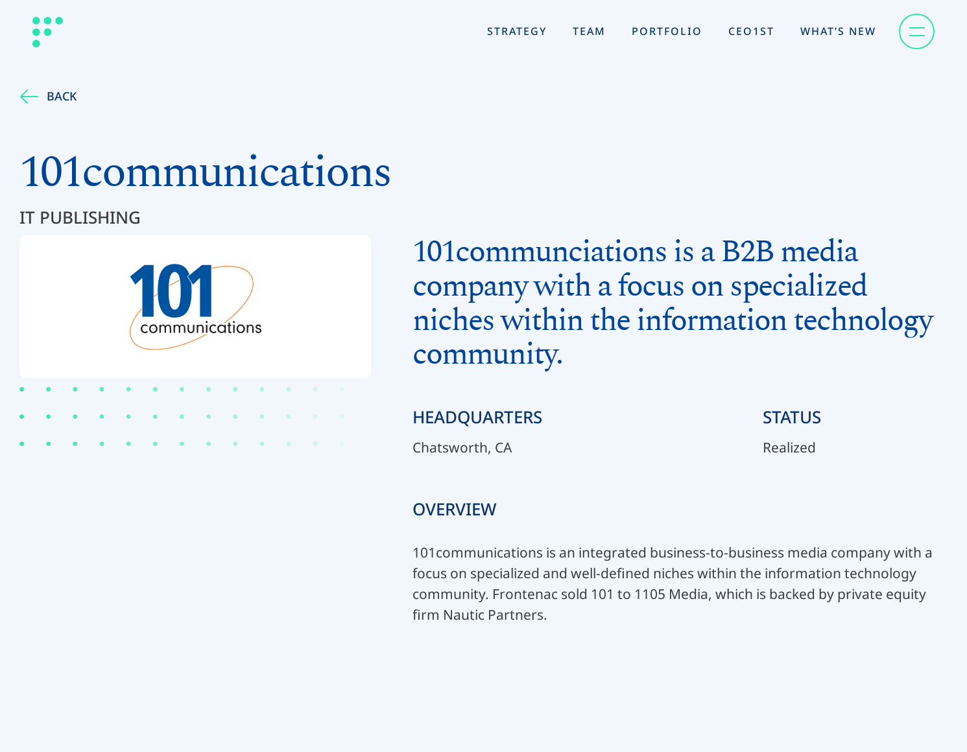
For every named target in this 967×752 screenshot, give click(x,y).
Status (792, 417)
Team (589, 31)
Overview (454, 509)
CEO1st (751, 31)
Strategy (517, 31)
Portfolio (667, 31)
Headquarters (477, 417)
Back (48, 96)
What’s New (838, 31)
